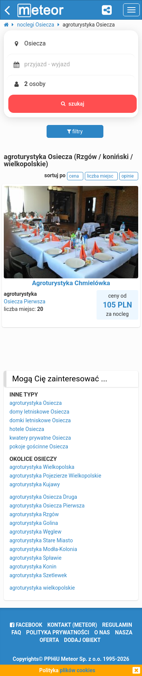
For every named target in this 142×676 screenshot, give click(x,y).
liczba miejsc (101, 176)
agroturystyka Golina (33, 523)
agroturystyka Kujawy (34, 484)
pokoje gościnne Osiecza (38, 446)
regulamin (117, 625)
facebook (26, 625)
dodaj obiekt (82, 640)
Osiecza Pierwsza (24, 301)
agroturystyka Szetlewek (38, 575)
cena (75, 176)
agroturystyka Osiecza (35, 403)
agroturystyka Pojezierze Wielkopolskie (55, 476)
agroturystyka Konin (32, 567)
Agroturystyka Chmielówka (71, 283)
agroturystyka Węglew (35, 532)
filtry (75, 131)
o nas (102, 632)
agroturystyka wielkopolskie (42, 588)
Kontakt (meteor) (72, 625)
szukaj (72, 104)
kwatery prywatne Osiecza (40, 438)
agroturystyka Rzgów (34, 514)
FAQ (16, 632)
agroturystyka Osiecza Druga (43, 497)
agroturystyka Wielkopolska (41, 467)
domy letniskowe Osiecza (39, 412)
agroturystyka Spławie (35, 558)
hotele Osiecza (26, 429)
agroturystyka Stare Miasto (41, 540)
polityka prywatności (57, 632)
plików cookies (77, 670)
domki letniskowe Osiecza (40, 420)
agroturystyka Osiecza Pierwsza (46, 506)
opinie (129, 176)
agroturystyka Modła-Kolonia (43, 549)
